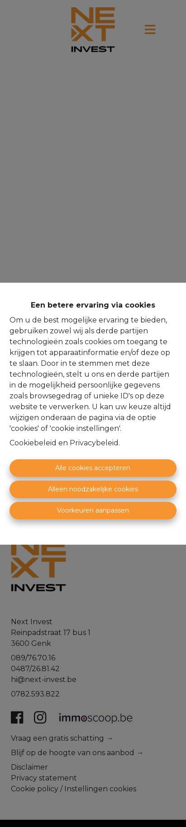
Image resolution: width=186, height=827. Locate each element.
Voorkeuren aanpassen (93, 510)
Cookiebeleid (33, 443)
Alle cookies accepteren (92, 468)
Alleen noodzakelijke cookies (93, 489)
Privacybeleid (94, 443)
